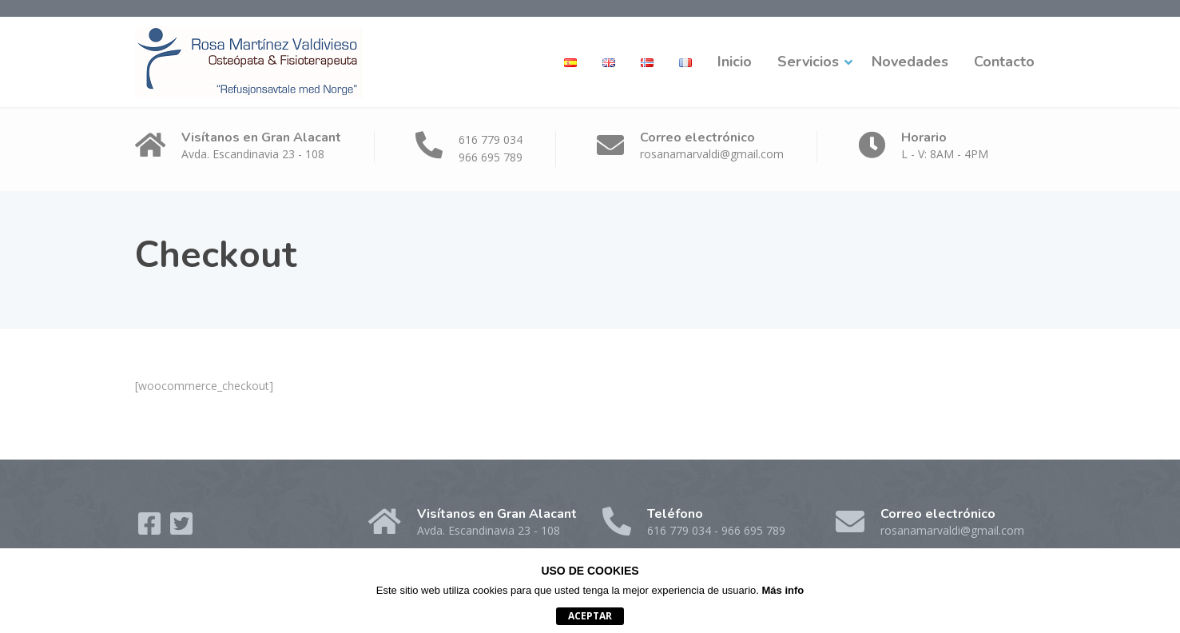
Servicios (808, 61)
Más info (783, 590)
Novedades (910, 61)
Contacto (1004, 61)
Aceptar (590, 616)
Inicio (734, 61)
